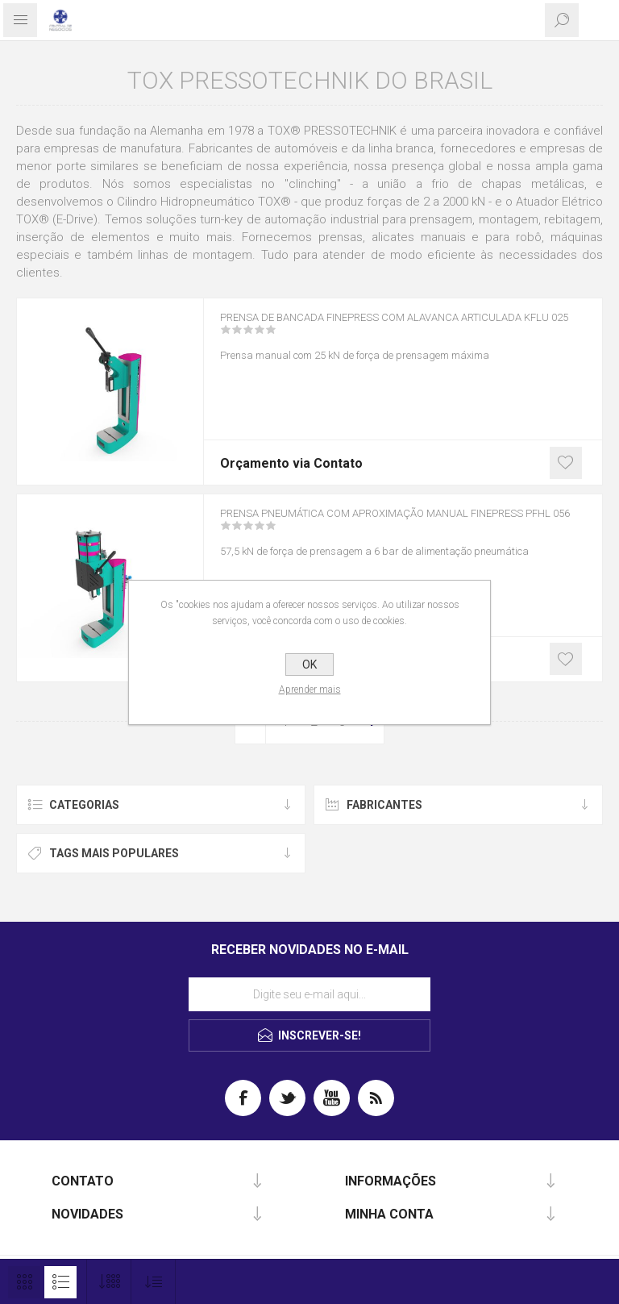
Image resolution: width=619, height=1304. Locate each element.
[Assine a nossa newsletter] (309, 994)
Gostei (566, 463)
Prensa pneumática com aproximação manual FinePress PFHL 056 (382, 531)
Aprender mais (310, 689)
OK (309, 664)
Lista (60, 1282)
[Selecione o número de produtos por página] (109, 1282)
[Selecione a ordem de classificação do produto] (153, 1282)
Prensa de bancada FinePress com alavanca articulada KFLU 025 (373, 335)
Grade (24, 1282)
